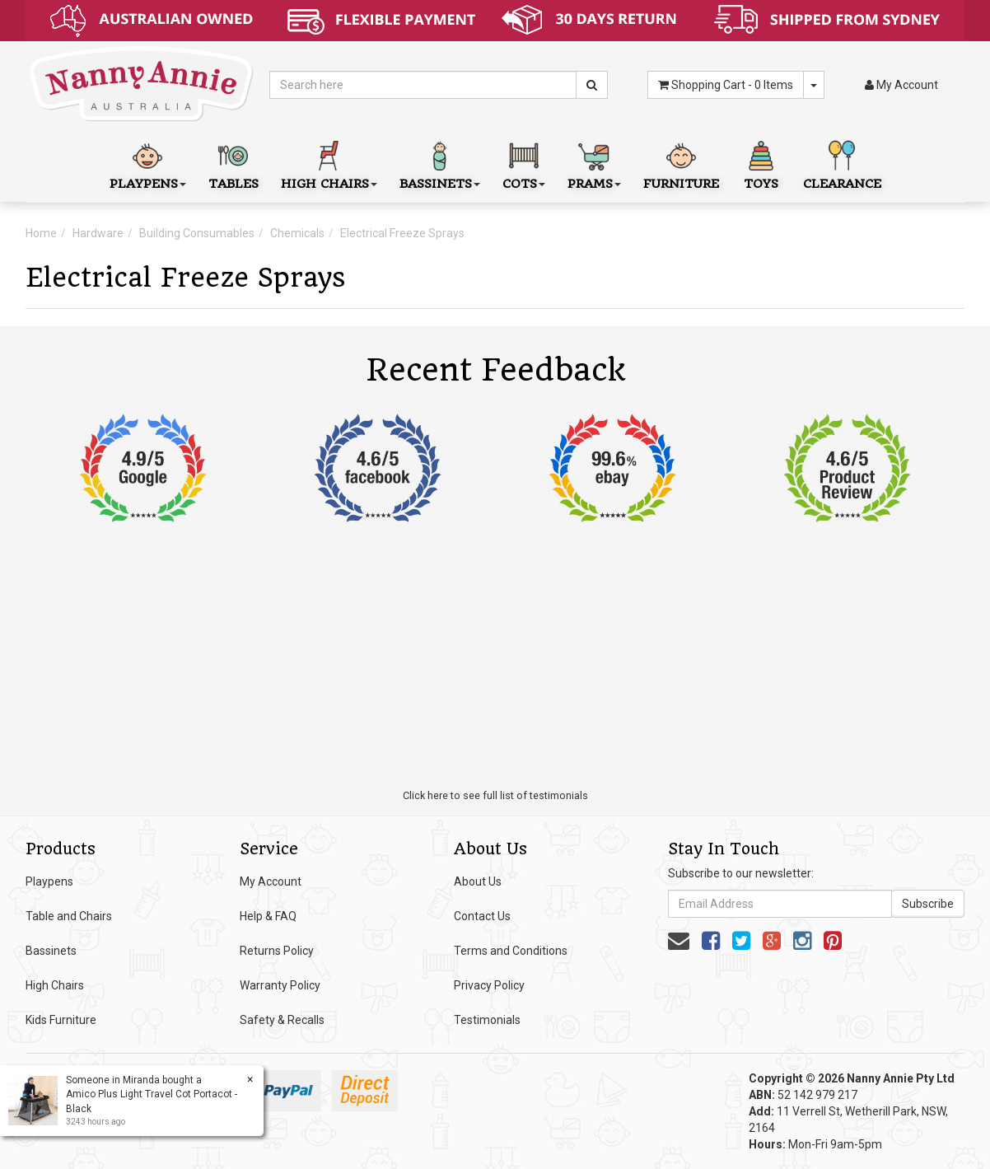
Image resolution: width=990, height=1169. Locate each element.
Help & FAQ (268, 916)
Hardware (98, 233)
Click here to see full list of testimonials (495, 795)
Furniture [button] (681, 163)
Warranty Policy (280, 985)
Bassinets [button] (439, 163)
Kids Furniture (61, 1019)
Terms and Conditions (510, 950)
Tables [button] (233, 163)
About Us (478, 881)
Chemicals (297, 233)
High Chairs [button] (329, 163)
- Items (725, 84)
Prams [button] (594, 163)
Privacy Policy (489, 985)
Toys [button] (761, 163)
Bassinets (51, 950)
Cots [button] (523, 163)
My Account (270, 881)
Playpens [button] (148, 163)
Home (41, 233)
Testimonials (487, 1019)
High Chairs (55, 985)
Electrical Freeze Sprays (402, 233)
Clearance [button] (842, 163)
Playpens (49, 881)
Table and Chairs (69, 916)
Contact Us (482, 916)
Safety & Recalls (282, 1019)
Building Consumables (197, 233)
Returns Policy (277, 950)
